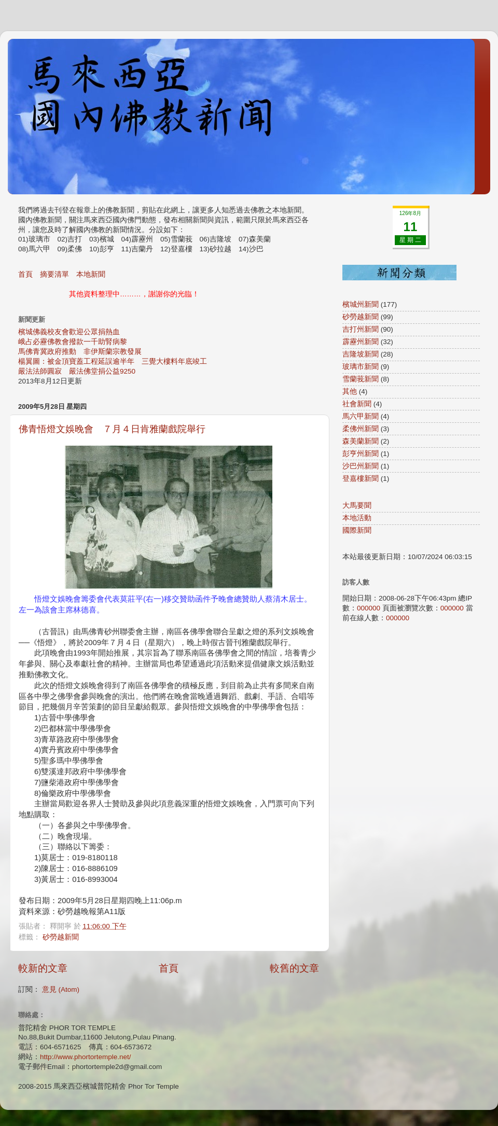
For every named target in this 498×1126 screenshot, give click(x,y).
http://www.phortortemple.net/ (85, 1057)
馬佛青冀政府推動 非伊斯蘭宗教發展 (80, 351)
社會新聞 (356, 404)
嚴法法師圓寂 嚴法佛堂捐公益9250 (76, 371)
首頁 (25, 274)
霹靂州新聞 (360, 342)
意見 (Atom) (60, 989)
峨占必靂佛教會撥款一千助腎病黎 (72, 342)
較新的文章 (42, 968)
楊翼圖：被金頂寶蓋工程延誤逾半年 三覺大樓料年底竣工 (112, 361)
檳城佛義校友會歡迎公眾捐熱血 (69, 332)
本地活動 (356, 518)
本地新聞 (90, 274)
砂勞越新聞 (61, 937)
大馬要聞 (356, 505)
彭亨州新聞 (360, 454)
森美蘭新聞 (360, 441)
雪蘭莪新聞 (360, 379)
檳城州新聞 (360, 304)
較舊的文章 (294, 968)
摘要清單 (54, 274)
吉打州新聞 (360, 329)
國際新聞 (356, 530)
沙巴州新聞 (360, 466)
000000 (368, 608)
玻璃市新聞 (360, 366)
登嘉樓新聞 (360, 478)
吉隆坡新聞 (360, 354)
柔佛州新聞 (360, 429)
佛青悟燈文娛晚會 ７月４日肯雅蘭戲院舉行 (112, 429)
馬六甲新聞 (360, 416)
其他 (349, 391)
